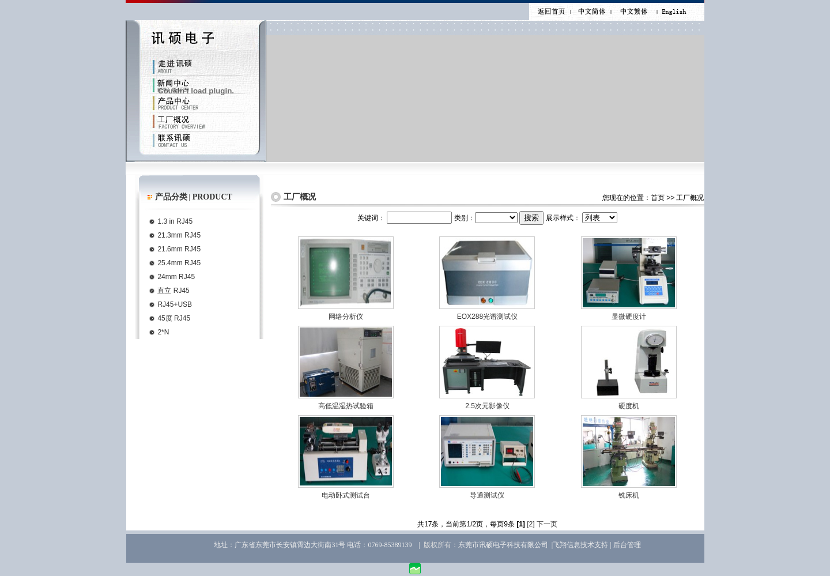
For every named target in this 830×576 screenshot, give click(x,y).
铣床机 (628, 495)
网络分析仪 (346, 317)
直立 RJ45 (173, 291)
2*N (163, 332)
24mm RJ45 (176, 277)
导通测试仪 (487, 495)
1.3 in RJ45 (175, 221)
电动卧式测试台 (346, 495)
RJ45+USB (174, 304)
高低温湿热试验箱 (345, 406)
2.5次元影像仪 (487, 406)
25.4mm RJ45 (179, 263)
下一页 (547, 524)
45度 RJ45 (173, 318)
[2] (530, 524)
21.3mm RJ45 (179, 235)
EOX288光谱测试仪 (487, 317)
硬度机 (628, 406)
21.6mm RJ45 (179, 249)
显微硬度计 (629, 317)
